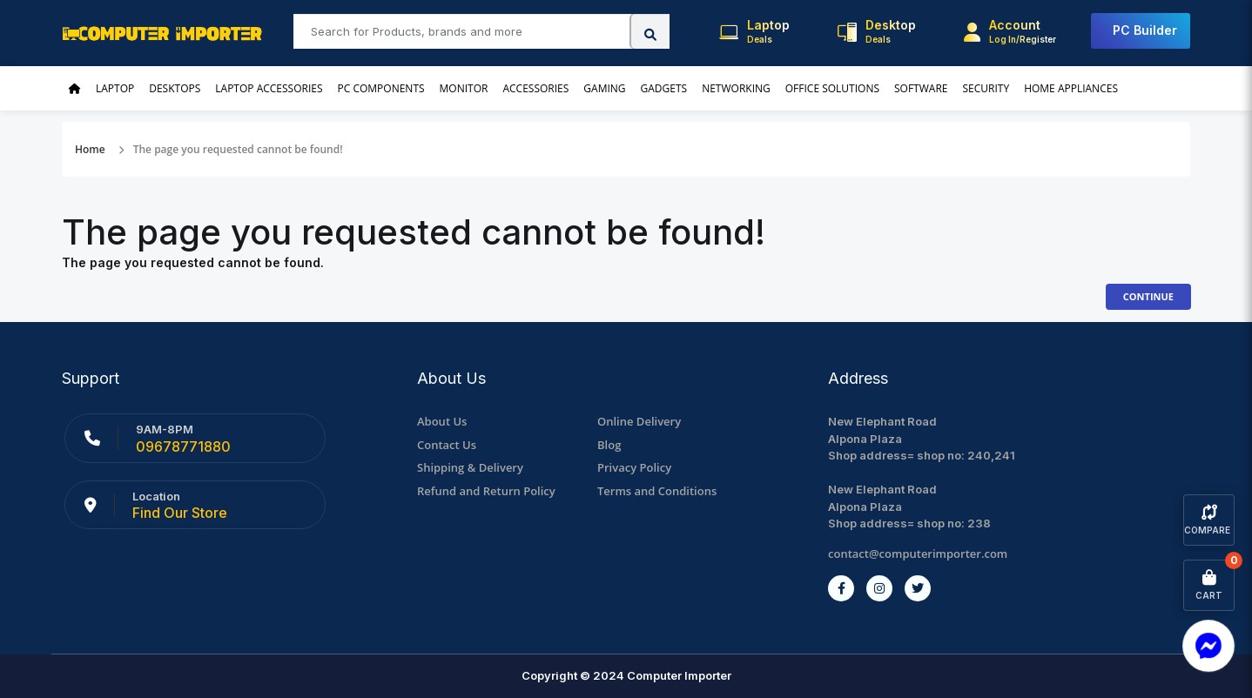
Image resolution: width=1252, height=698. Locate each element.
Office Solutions (832, 88)
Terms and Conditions (657, 491)
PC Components (381, 88)
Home (90, 149)
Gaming (604, 88)
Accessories (535, 88)
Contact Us (446, 445)
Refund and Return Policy (486, 491)
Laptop (115, 88)
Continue (1148, 296)
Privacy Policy (634, 467)
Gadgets (664, 88)
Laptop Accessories (268, 88)
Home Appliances (1071, 88)
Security (985, 88)
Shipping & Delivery (470, 467)
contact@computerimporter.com (917, 553)
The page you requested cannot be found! (238, 149)
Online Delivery (639, 421)
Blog (609, 445)
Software (920, 88)
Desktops (174, 88)
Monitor (464, 88)
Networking (736, 88)
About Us (442, 421)
